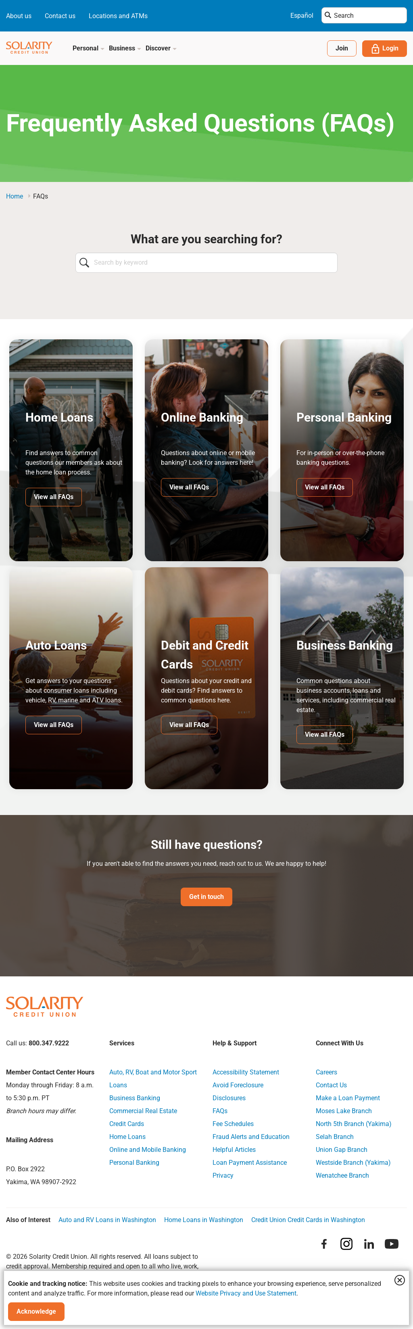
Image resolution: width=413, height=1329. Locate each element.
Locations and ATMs (118, 16)
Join (342, 48)
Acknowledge (36, 1311)
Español (301, 15)
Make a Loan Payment (348, 1098)
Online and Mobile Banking (147, 1150)
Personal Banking (134, 1163)
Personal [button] (89, 48)
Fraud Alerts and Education (251, 1137)
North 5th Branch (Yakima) (354, 1124)
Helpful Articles (234, 1150)
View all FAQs (53, 497)
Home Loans (127, 1137)
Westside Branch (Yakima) (353, 1163)
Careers (326, 1072)
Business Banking (134, 1098)
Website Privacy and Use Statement (246, 1293)
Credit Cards (126, 1124)
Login (384, 49)
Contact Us (331, 1085)
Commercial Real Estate (143, 1111)
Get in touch (206, 897)
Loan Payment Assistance (250, 1163)
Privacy (223, 1176)
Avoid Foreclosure (238, 1085)
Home (14, 196)
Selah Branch (335, 1137)
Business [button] (125, 48)
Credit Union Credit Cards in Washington (308, 1220)
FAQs (220, 1111)
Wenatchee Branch (342, 1176)
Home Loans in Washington (203, 1220)
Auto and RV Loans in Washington (107, 1220)
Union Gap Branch (341, 1150)
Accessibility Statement (246, 1072)
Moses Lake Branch (344, 1111)
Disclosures (229, 1098)
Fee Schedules (233, 1124)
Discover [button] (161, 48)
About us (18, 16)
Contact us (60, 16)
